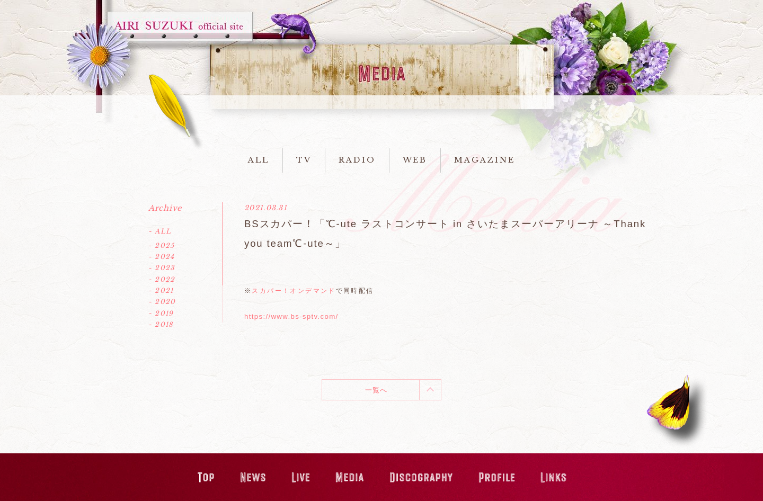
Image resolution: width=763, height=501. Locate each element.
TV (304, 160)
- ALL (159, 231)
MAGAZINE (484, 160)
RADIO (357, 160)
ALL (258, 160)
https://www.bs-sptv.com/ (291, 316)
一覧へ (376, 390)
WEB (415, 160)
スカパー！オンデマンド (293, 290)
